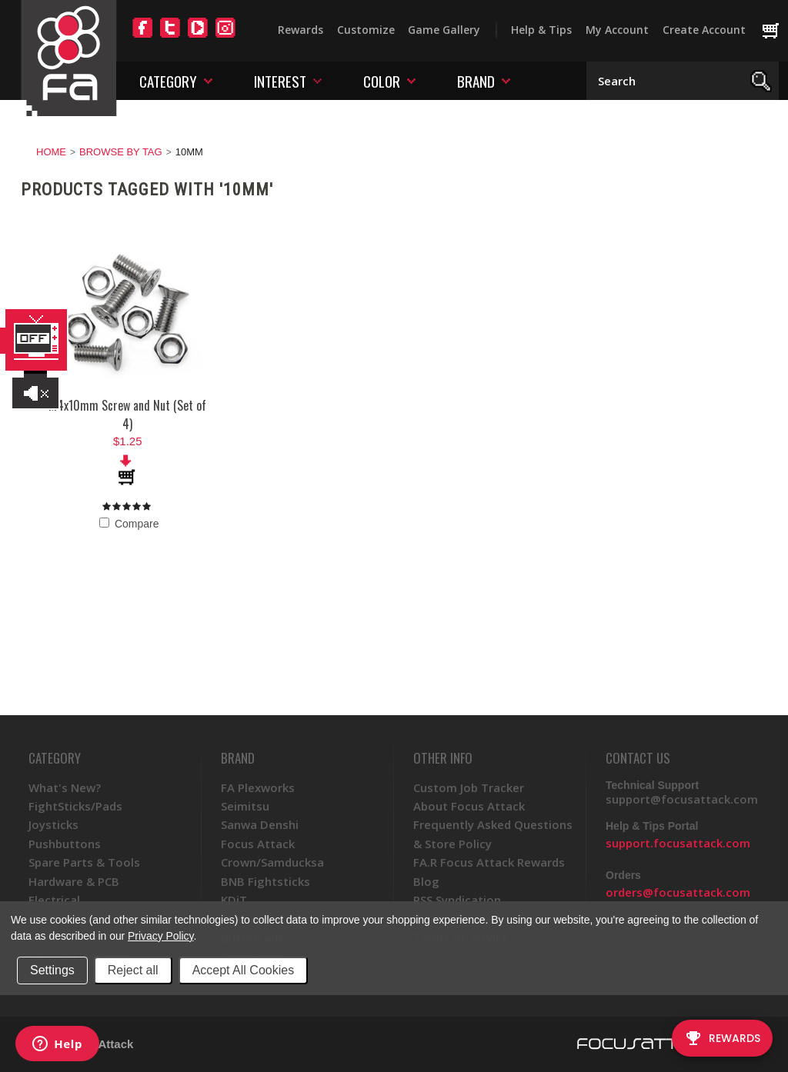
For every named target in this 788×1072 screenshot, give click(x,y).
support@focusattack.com (682, 799)
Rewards (300, 29)
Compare (129, 524)
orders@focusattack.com (678, 892)
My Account (617, 29)
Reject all (133, 970)
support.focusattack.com (678, 843)
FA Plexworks (258, 787)
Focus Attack (258, 843)
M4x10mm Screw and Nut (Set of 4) (127, 414)
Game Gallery (444, 29)
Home (51, 152)
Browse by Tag (120, 152)
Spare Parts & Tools (84, 862)
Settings (52, 970)
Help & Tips (541, 29)
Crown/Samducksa (272, 862)
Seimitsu (245, 806)
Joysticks (53, 824)
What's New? (64, 787)
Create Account (704, 29)
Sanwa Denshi (260, 824)
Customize (366, 29)
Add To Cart (128, 470)
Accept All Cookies (243, 970)
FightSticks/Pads (75, 806)
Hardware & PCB (73, 881)
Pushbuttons (64, 843)
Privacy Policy (160, 936)
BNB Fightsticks (265, 881)
